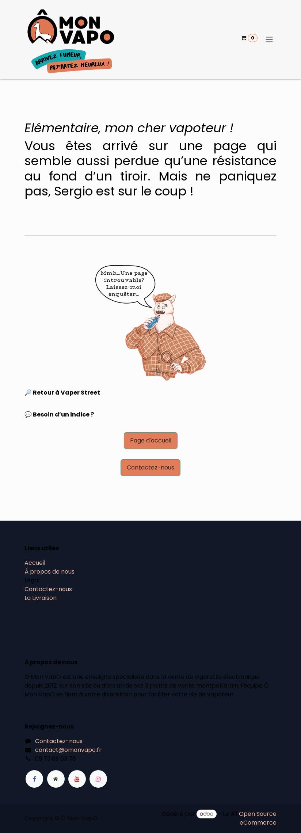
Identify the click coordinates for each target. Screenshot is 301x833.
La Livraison (40, 598)
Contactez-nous (150, 467)
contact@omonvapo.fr (68, 750)
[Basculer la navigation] (269, 39)
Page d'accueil (150, 440)
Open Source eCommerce (258, 818)
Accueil (34, 563)
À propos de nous (49, 571)
